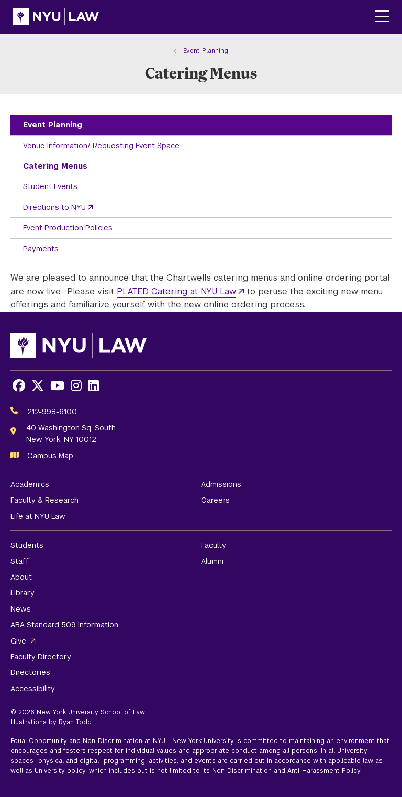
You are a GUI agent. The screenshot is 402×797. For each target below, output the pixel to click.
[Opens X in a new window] (37, 385)
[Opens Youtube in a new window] (57, 385)
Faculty (213, 545)
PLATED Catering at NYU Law (176, 291)
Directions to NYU (54, 207)
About (21, 577)
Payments (41, 248)
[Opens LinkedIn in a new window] (93, 385)
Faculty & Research (44, 500)
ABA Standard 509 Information (64, 624)
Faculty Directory (40, 656)
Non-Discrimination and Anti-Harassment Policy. (287, 771)
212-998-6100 (52, 411)
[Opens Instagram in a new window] (76, 385)
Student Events (50, 186)
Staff (19, 561)
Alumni (212, 561)
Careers (215, 500)
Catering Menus (55, 166)
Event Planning (52, 124)
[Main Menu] (382, 17)
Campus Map (50, 455)
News (20, 609)
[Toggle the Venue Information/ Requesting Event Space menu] (377, 145)
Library (22, 592)
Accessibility (32, 688)
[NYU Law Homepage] (56, 16)
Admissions (221, 484)
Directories (30, 672)
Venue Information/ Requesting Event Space (101, 145)
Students (26, 545)
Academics (29, 484)
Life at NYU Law (37, 516)
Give (18, 641)
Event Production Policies (68, 228)
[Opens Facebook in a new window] (19, 385)
